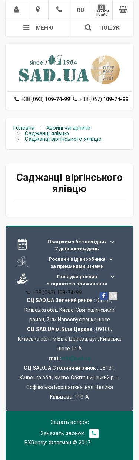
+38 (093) (42, 99)
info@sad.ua (75, 358)
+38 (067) (100, 99)
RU (80, 10)
